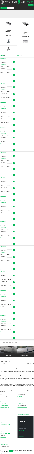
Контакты (2, 420)
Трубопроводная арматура (5, 407)
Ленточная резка (3, 437)
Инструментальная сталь (4, 405)
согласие (6, 450)
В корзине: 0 (31, 8)
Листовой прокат (8, 355)
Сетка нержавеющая (21, 412)
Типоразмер (2, 55)
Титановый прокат (20, 403)
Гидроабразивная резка (4, 444)
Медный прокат (20, 396)
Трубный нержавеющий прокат (22, 407)
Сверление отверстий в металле (5, 433)
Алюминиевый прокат (21, 401)
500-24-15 (23, 1)
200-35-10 (14, 1)
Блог (1, 422)
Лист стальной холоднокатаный (25, 355)
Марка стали (19, 55)
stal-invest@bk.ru (30, 1)
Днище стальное (3, 58)
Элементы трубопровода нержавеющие (23, 414)
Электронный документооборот (5, 424)
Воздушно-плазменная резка (5, 442)
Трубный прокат (3, 401)
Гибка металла (3, 431)
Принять (11, 451)
